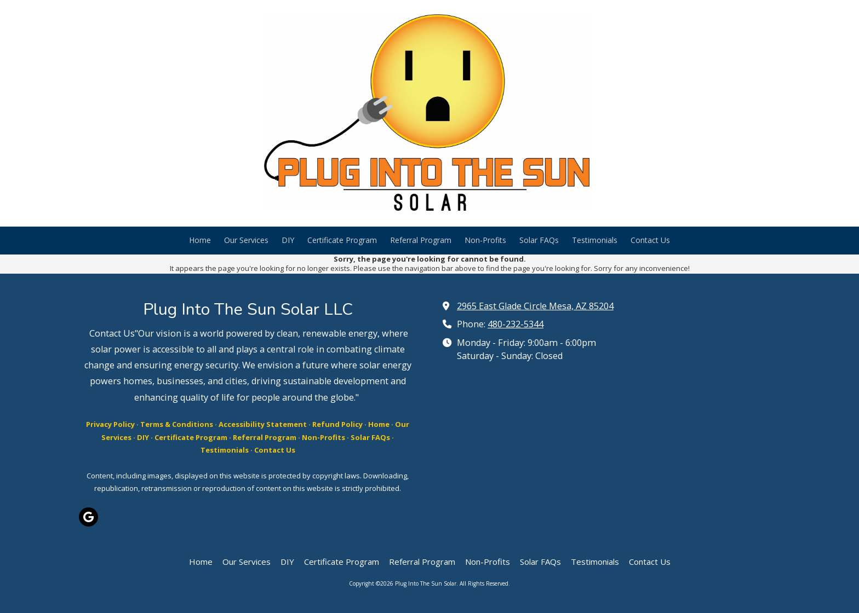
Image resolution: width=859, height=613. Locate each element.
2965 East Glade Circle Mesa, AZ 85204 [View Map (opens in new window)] (535, 306)
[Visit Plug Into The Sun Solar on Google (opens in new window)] (88, 517)
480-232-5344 (515, 324)
